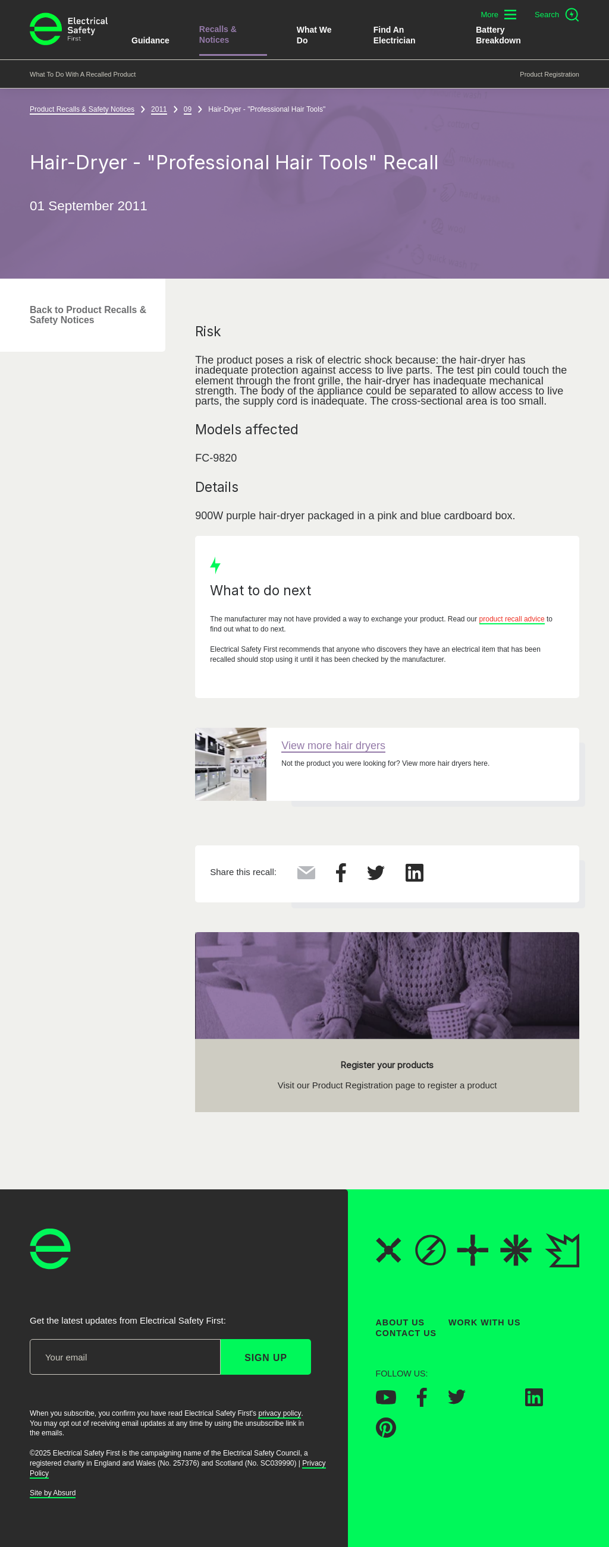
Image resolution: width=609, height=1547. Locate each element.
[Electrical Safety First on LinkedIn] (534, 1403)
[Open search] (557, 15)
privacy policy (279, 1413)
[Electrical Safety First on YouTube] (386, 1401)
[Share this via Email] (306, 876)
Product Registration (549, 74)
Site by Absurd (53, 1493)
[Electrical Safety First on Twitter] (457, 1401)
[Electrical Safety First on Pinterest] (386, 1434)
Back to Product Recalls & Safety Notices (88, 315)
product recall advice (512, 619)
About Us (400, 1322)
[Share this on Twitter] (376, 877)
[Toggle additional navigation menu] (498, 14)
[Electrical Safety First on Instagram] (495, 1403)
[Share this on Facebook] (341, 879)
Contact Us (406, 1333)
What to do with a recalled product (83, 74)
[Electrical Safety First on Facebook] (422, 1403)
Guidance (150, 40)
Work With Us (484, 1322)
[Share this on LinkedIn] (414, 879)
